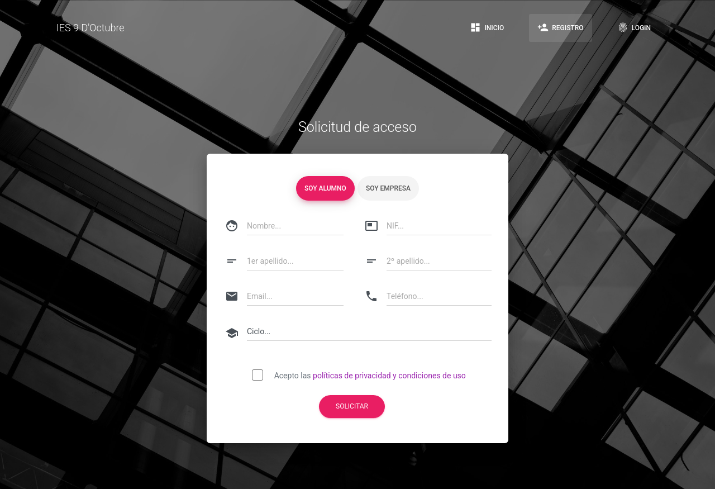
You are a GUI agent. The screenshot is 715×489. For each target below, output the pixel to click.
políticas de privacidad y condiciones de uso (389, 375)
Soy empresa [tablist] (388, 188)
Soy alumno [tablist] (325, 188)
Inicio (487, 27)
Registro (560, 27)
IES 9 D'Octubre (90, 28)
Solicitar (352, 406)
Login (634, 27)
